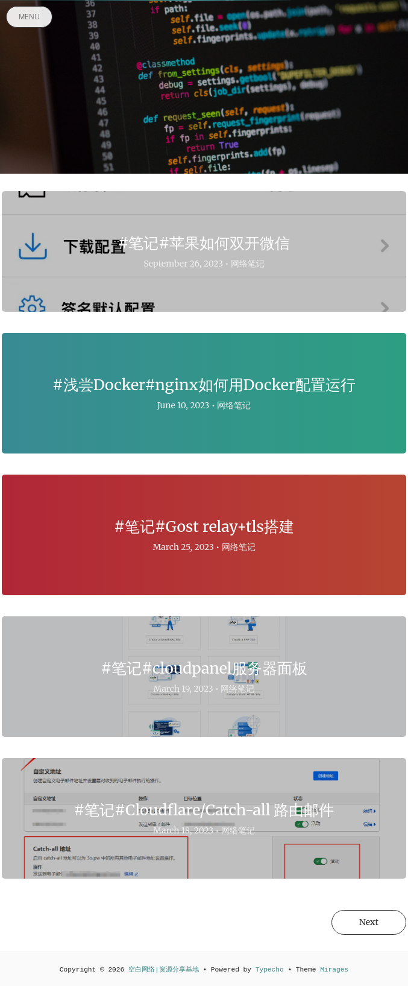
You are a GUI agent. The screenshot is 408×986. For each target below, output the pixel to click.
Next (368, 922)
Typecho (270, 969)
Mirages (334, 969)
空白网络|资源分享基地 (163, 969)
